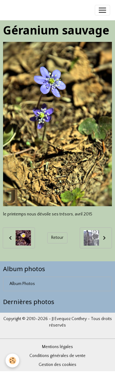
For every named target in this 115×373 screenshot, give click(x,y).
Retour (57, 237)
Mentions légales (57, 346)
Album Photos (22, 283)
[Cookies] (12, 360)
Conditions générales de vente (57, 355)
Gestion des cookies (57, 364)
